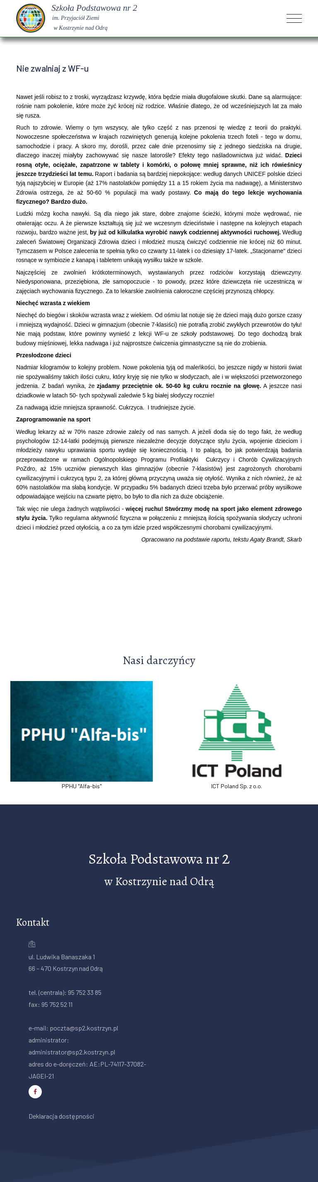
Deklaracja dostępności (61, 1116)
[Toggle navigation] (294, 18)
